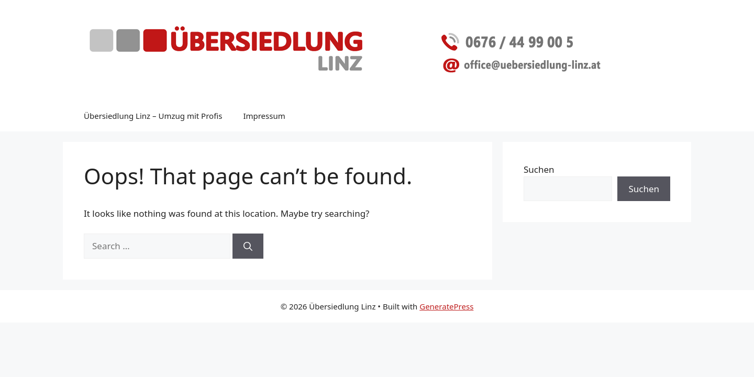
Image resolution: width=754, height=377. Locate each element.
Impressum (264, 115)
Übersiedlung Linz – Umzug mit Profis (153, 115)
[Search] (247, 246)
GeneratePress (446, 306)
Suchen (539, 169)
